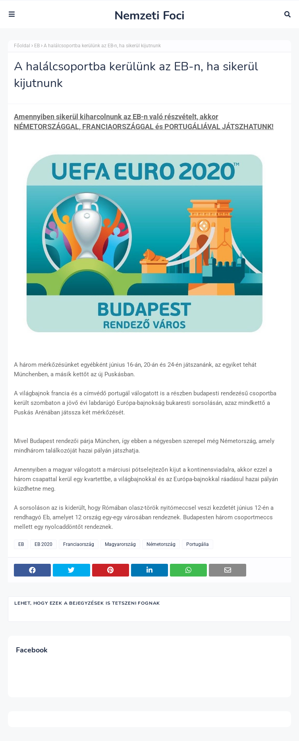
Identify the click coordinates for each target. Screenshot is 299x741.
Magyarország (120, 544)
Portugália (197, 544)
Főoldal (22, 45)
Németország (161, 544)
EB (37, 45)
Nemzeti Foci (149, 16)
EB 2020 (43, 544)
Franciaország (78, 544)
